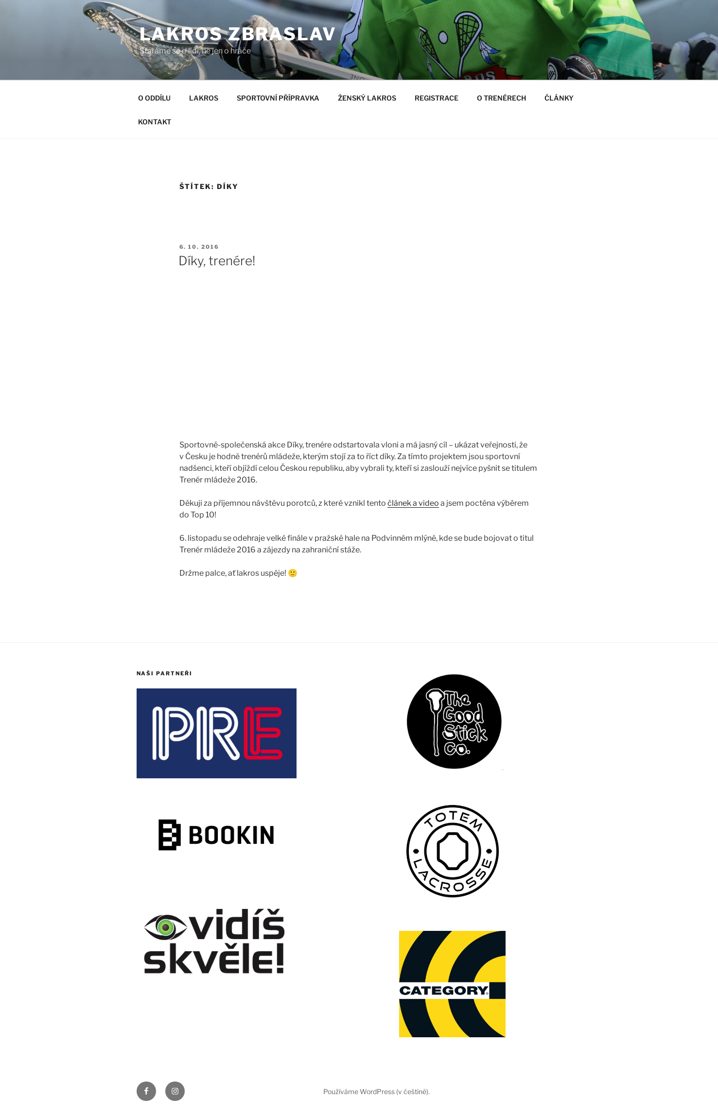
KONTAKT (154, 122)
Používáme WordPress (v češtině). (376, 1091)
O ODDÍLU (154, 98)
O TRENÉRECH (501, 98)
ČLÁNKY (559, 98)
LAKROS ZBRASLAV (238, 34)
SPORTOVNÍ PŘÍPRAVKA (278, 98)
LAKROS (203, 98)
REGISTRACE (436, 98)
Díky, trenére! (216, 260)
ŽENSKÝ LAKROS (367, 98)
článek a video (413, 503)
